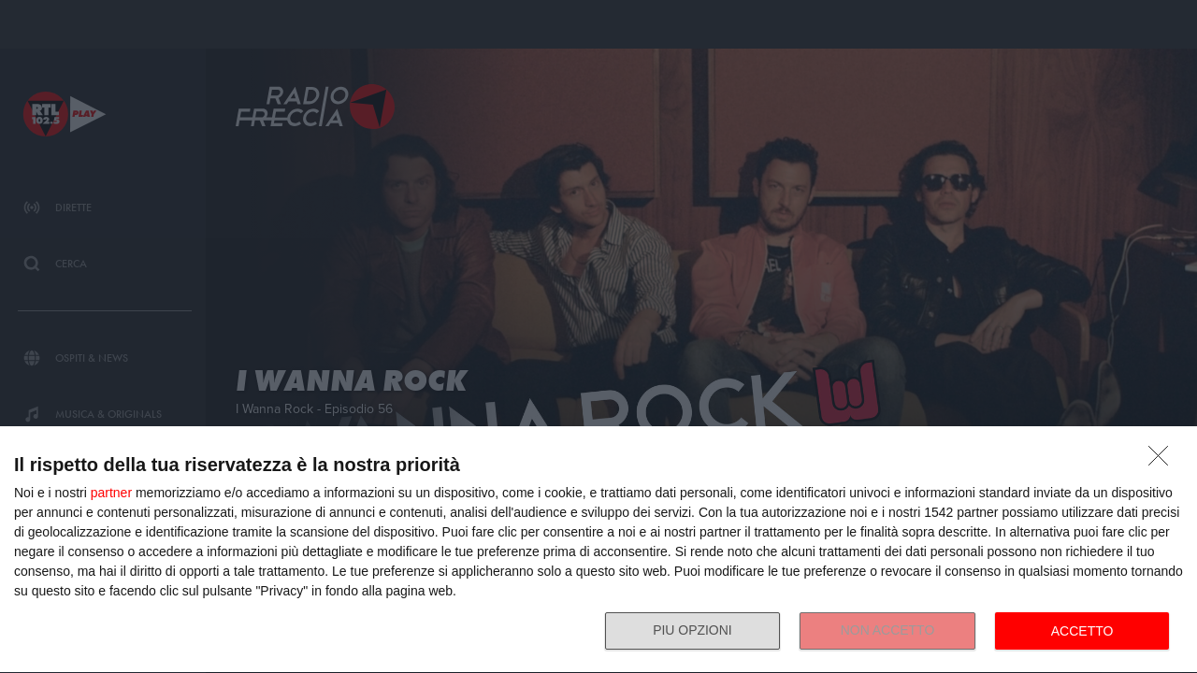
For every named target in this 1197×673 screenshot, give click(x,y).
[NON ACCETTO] (1163, 461)
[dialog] (598, 550)
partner (111, 492)
